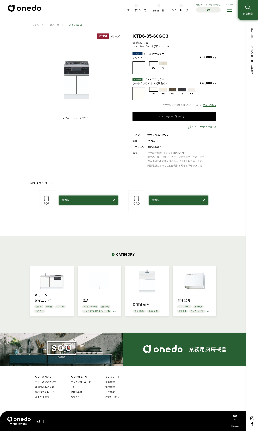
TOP (235, 416)
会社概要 (110, 392)
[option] (76, 76)
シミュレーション (208, 8)
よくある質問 (252, 48)
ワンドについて (136, 10)
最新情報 (110, 382)
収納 (73, 387)
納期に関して (209, 105)
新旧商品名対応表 (44, 387)
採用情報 (110, 387)
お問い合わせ (252, 68)
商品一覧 (159, 10)
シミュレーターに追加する (170, 116)
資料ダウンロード (252, 33)
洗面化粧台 (76, 392)
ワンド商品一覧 (79, 377)
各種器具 (75, 397)
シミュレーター (181, 10)
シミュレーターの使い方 (204, 126)
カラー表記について (46, 382)
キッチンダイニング (81, 382)
